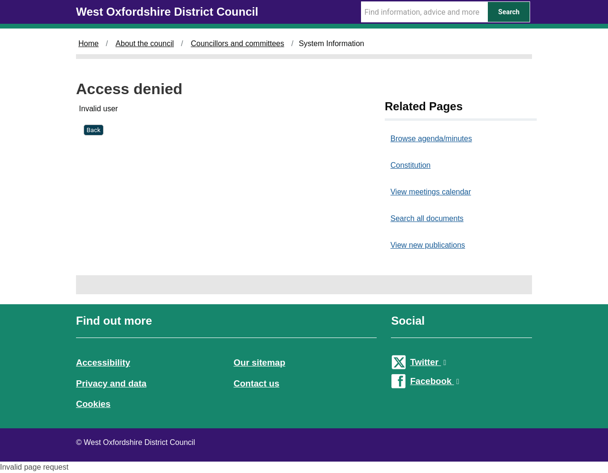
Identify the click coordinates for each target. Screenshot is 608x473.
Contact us (256, 383)
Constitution (410, 165)
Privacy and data (111, 383)
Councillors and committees (238, 43)
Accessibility (103, 362)
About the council (144, 43)
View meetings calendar (430, 192)
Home (88, 43)
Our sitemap (259, 362)
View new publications (427, 245)
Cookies (93, 404)
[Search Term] (424, 11)
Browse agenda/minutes (431, 139)
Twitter (428, 362)
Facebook (434, 381)
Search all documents (427, 218)
